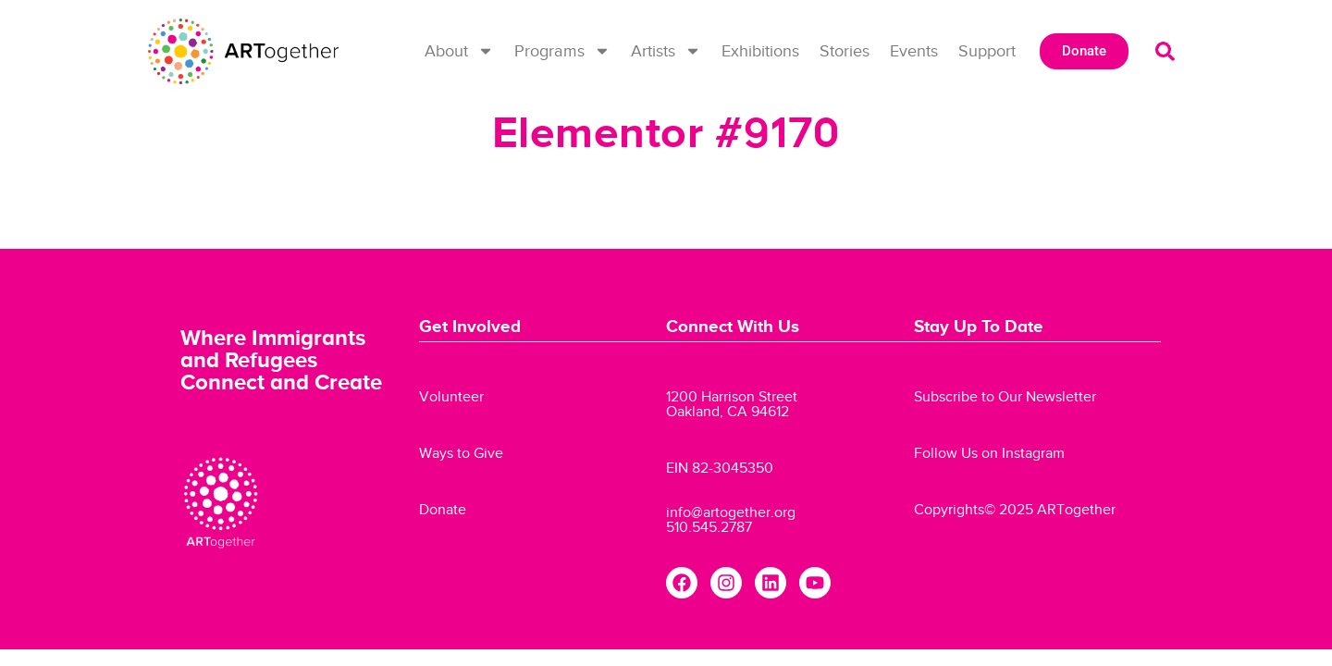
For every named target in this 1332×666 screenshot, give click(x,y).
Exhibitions (760, 51)
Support (987, 51)
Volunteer (451, 396)
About (459, 50)
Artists (666, 50)
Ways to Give (461, 453)
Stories (845, 51)
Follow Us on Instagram (989, 453)
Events (914, 51)
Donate (442, 509)
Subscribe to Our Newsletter (1005, 396)
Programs (562, 50)
